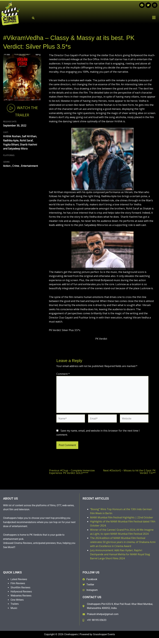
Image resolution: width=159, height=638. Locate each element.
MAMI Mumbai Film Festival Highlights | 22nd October (121, 517)
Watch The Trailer (22, 110)
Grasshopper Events (104, 634)
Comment (63, 374)
